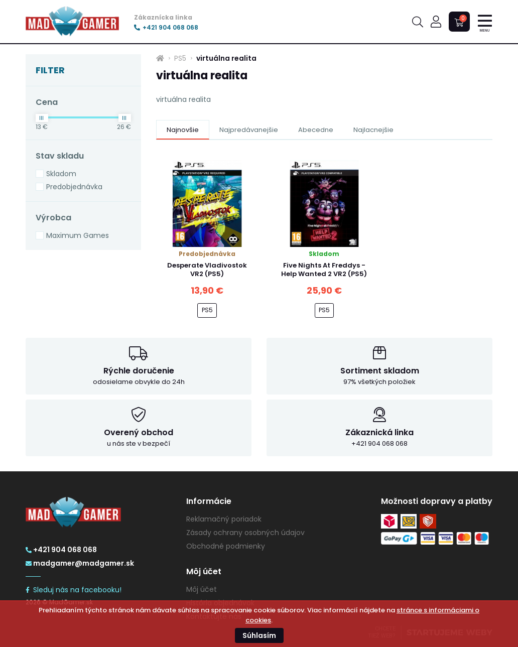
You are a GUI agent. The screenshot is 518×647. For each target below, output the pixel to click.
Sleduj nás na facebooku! (73, 590)
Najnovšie (183, 130)
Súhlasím (259, 635)
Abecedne (315, 130)
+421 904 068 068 (166, 28)
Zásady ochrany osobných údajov (245, 533)
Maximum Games (77, 235)
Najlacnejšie (373, 130)
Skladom (61, 174)
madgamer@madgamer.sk (80, 563)
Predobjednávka (74, 187)
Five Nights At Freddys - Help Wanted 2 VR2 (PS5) (324, 270)
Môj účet (201, 589)
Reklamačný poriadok (224, 519)
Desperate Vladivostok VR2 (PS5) (207, 270)
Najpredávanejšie (248, 130)
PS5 (180, 58)
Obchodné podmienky (225, 546)
